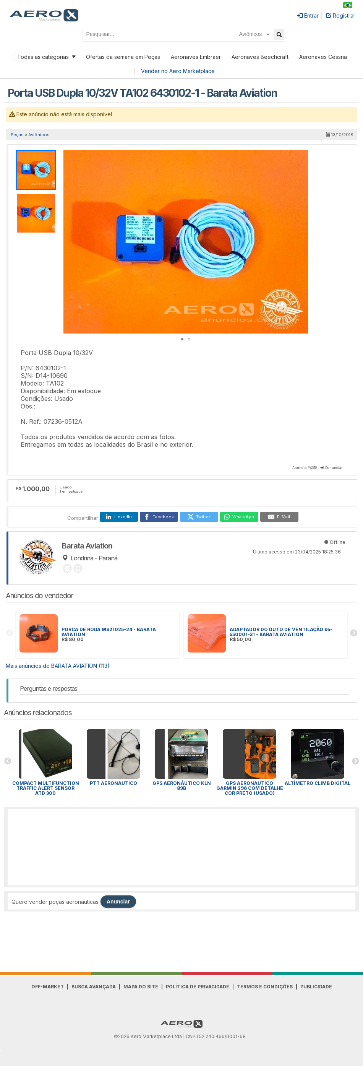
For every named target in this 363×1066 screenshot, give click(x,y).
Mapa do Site (140, 987)
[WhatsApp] (239, 517)
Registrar (340, 15)
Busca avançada (93, 987)
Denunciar (334, 467)
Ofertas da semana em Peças (123, 57)
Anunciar (118, 901)
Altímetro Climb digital (317, 783)
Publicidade (316, 987)
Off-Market (47, 987)
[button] (301, 157)
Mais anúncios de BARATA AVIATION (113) (58, 665)
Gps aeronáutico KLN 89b (181, 786)
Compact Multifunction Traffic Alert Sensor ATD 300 (45, 788)
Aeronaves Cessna (323, 57)
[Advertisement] (181, 847)
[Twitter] (199, 517)
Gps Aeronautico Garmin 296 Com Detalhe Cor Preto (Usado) (249, 788)
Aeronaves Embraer (196, 57)
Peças (17, 134)
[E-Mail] (279, 517)
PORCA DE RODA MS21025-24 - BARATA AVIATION (109, 632)
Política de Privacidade (197, 987)
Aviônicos (39, 134)
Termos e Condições (265, 987)
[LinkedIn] (119, 517)
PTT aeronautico (113, 783)
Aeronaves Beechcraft (260, 57)
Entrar (308, 15)
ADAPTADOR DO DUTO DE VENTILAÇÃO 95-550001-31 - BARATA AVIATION (281, 632)
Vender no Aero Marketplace (178, 71)
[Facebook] (159, 517)
